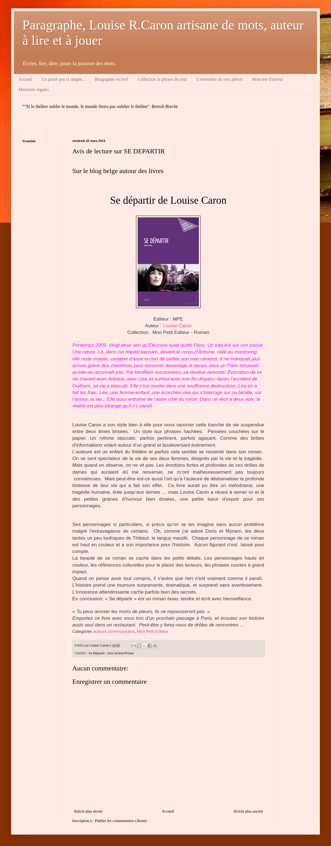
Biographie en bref (111, 79)
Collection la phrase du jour (162, 79)
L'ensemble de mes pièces (219, 79)
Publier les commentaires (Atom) (121, 821)
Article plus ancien (248, 811)
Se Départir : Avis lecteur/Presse (111, 653)
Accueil (25, 79)
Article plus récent (88, 811)
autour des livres (141, 170)
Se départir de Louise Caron (168, 200)
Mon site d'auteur (267, 79)
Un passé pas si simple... (63, 79)
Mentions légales (34, 89)
